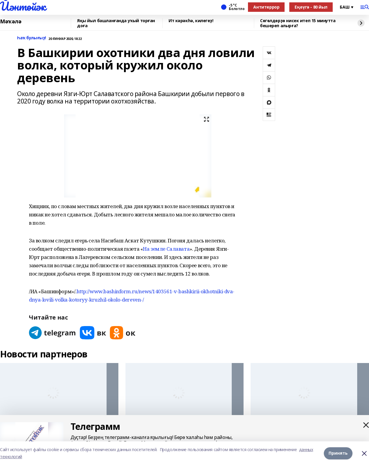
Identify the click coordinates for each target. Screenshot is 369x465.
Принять (338, 453)
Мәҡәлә (10, 21)
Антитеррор (266, 7)
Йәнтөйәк (23, 6)
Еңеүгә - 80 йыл (311, 7)
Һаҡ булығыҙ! (31, 37)
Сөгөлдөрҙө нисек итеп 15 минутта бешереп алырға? (298, 23)
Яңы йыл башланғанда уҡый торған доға (116, 23)
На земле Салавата (166, 248)
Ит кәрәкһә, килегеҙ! (191, 20)
